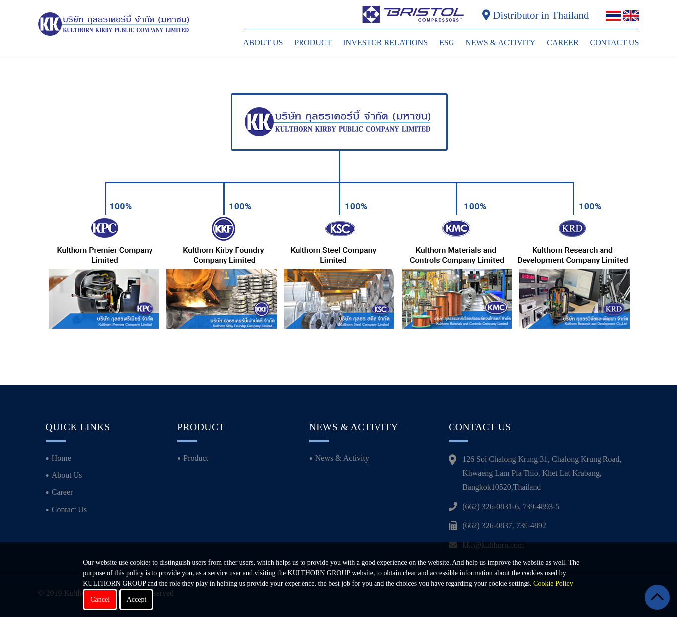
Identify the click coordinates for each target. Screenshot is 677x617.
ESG (446, 42)
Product (312, 42)
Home (61, 458)
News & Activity (500, 42)
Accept (137, 599)
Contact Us (614, 42)
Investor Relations (385, 42)
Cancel (100, 599)
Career (563, 42)
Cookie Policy (553, 583)
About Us (263, 42)
